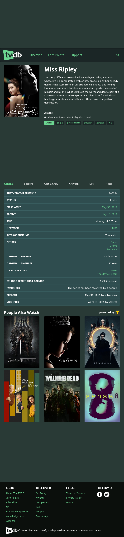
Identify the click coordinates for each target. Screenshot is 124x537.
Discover (36, 55)
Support (76, 55)
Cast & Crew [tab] (51, 183)
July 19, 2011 (110, 214)
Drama (113, 245)
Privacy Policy (73, 497)
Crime (113, 242)
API (8, 507)
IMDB (114, 270)
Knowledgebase (15, 516)
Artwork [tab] (74, 183)
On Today (41, 493)
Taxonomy (42, 516)
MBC (114, 228)
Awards (40, 497)
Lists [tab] (92, 183)
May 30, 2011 (109, 207)
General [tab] (8, 183)
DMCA (69, 502)
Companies (42, 502)
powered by (109, 312)
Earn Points (56, 55)
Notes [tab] (108, 183)
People (40, 511)
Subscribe (11, 502)
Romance (112, 249)
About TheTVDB (15, 493)
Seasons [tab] (28, 183)
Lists (38, 507)
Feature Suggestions (17, 511)
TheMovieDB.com (107, 273)
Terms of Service (76, 493)
